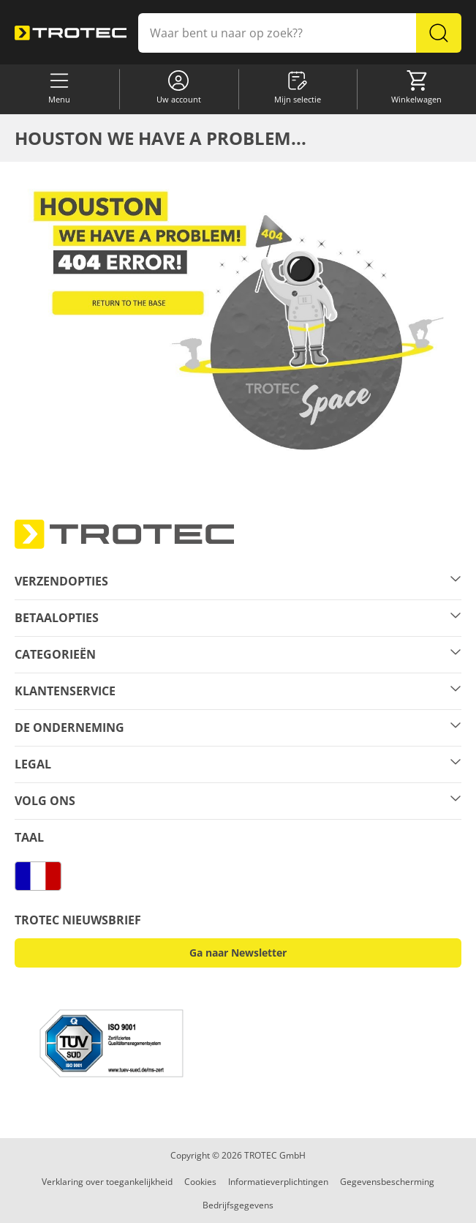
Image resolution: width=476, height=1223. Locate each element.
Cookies (200, 1181)
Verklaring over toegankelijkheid (107, 1181)
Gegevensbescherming (387, 1181)
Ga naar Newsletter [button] (238, 953)
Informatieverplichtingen (278, 1181)
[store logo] (70, 33)
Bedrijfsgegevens (238, 1205)
